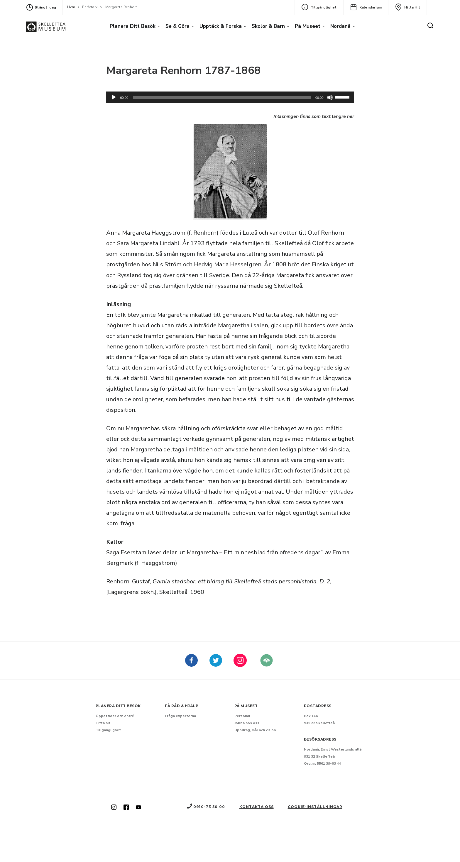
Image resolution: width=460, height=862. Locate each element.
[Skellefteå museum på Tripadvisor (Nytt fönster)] (266, 664)
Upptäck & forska (220, 26)
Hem (71, 7)
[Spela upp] (114, 97)
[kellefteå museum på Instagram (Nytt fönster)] (240, 664)
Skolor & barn (268, 26)
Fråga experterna (180, 716)
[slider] (222, 97)
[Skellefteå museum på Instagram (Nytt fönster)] (113, 807)
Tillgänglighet (319, 7)
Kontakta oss (256, 807)
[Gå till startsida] (45, 26)
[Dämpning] (330, 97)
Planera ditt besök (132, 26)
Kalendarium (366, 7)
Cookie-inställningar (315, 807)
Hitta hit (407, 7)
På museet (307, 26)
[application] (230, 97)
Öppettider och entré (115, 716)
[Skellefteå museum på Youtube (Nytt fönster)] (138, 807)
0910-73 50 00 (205, 807)
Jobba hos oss (246, 723)
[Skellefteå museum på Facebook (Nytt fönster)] (191, 664)
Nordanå (340, 26)
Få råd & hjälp (181, 706)
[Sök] (430, 26)
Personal (242, 716)
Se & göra (177, 26)
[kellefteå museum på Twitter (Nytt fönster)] (216, 664)
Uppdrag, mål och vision (255, 730)
